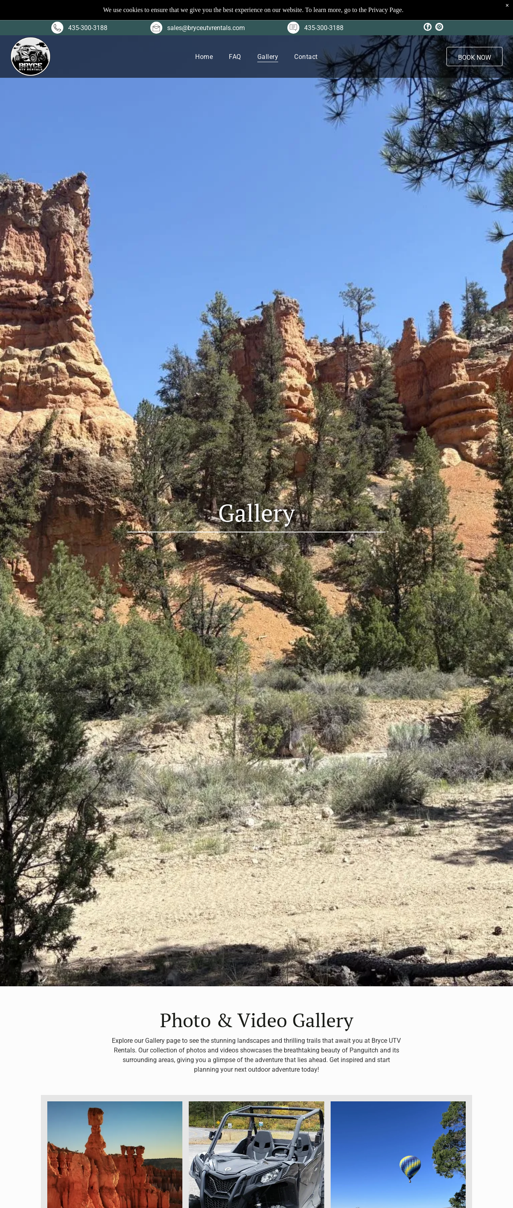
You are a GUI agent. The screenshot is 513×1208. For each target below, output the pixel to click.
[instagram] (439, 28)
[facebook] (428, 28)
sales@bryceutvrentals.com (206, 28)
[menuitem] (204, 56)
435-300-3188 (87, 28)
